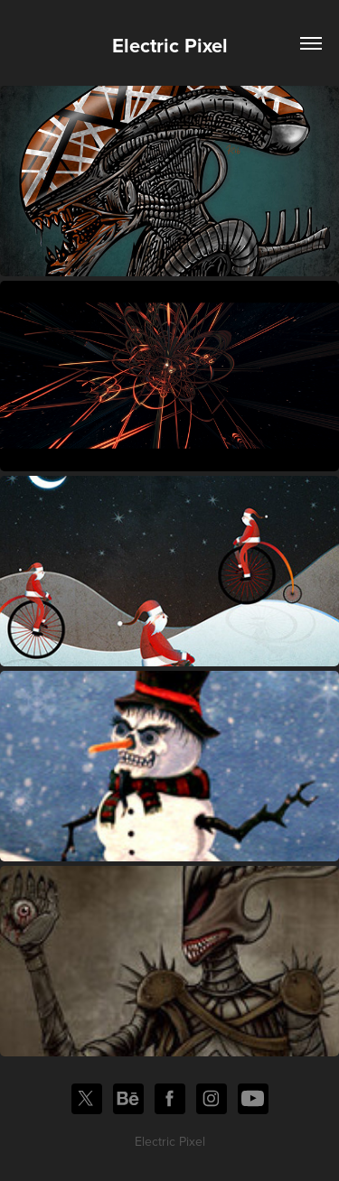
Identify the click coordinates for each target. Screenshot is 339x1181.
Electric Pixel (170, 45)
